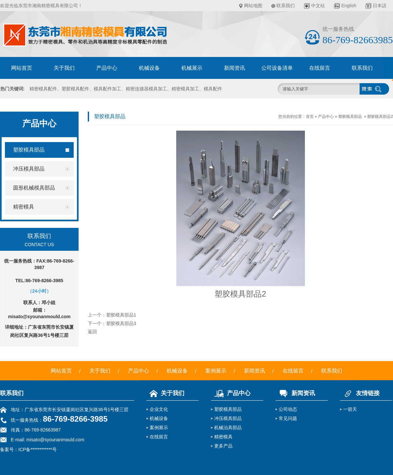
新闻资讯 (234, 68)
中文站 (318, 5)
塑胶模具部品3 (121, 323)
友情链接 (360, 393)
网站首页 (21, 68)
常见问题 (288, 418)
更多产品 (223, 445)
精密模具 (223, 436)
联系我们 (285, 5)
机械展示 (191, 68)
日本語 (379, 5)
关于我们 (64, 68)
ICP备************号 (37, 449)
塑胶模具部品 (350, 116)
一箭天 (350, 409)
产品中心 (106, 68)
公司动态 (288, 409)
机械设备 (149, 68)
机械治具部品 (228, 427)
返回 (92, 331)
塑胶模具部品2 (380, 116)
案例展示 (215, 371)
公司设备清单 (277, 68)
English (348, 5)
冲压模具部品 (228, 418)
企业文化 (159, 409)
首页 (310, 116)
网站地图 (253, 5)
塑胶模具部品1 (121, 315)
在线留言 (319, 68)
